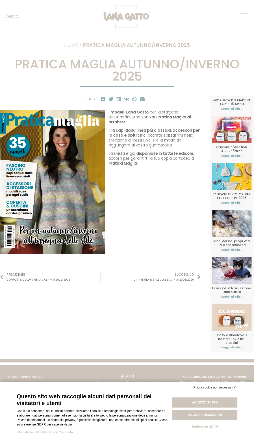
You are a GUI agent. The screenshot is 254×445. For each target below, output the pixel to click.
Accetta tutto (205, 402)
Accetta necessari (205, 415)
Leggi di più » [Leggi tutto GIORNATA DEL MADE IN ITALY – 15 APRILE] (231, 109)
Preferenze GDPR (205, 426)
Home (71, 45)
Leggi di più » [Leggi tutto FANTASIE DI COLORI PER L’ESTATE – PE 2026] (231, 203)
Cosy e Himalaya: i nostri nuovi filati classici (232, 339)
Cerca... (13, 16)
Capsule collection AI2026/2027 (231, 149)
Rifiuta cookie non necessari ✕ (214, 387)
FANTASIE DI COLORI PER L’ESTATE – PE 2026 (232, 196)
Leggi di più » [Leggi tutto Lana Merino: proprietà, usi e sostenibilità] (231, 250)
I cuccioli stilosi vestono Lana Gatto (231, 290)
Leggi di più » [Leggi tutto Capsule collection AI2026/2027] (231, 156)
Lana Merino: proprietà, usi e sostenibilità (231, 243)
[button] (103, 99)
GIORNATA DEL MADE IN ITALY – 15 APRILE (231, 102)
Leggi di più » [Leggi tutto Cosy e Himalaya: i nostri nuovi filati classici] (231, 347)
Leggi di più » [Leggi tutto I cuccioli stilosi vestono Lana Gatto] (231, 296)
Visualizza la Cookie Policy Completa (45, 432)
